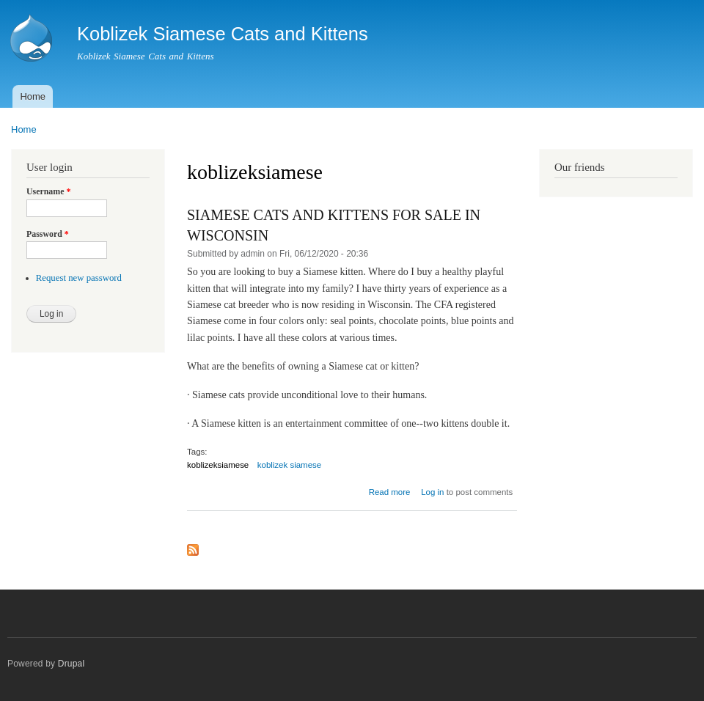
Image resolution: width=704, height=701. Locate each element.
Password (47, 234)
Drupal (71, 663)
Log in (432, 492)
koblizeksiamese (218, 464)
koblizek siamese (289, 464)
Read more (390, 492)
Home (32, 96)
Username (48, 191)
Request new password (79, 278)
